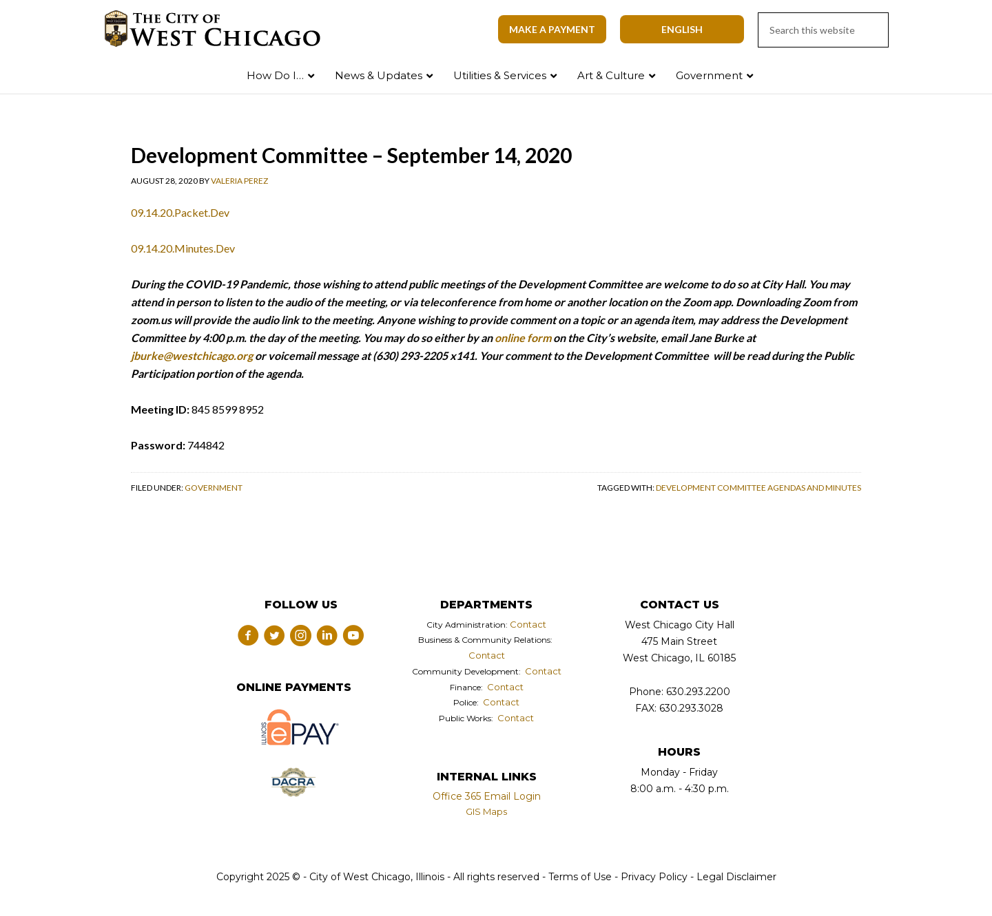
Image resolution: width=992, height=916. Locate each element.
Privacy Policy (654, 877)
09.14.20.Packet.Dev (180, 212)
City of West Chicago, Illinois (220, 28)
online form (523, 337)
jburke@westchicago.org (192, 355)
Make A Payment (552, 29)
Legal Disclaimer (736, 877)
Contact (528, 624)
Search (952, 72)
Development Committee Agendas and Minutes (758, 487)
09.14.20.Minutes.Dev (183, 248)
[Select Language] (682, 29)
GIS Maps (486, 811)
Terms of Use (579, 877)
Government (213, 487)
